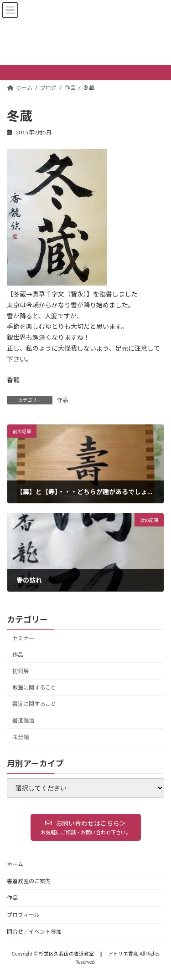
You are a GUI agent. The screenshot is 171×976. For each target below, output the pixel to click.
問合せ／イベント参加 (34, 931)
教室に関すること (34, 687)
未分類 (20, 737)
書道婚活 (23, 720)
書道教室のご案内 (29, 881)
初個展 (20, 671)
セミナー (23, 638)
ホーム (15, 864)
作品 (62, 400)
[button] (86, 827)
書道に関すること (34, 703)
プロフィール (23, 914)
